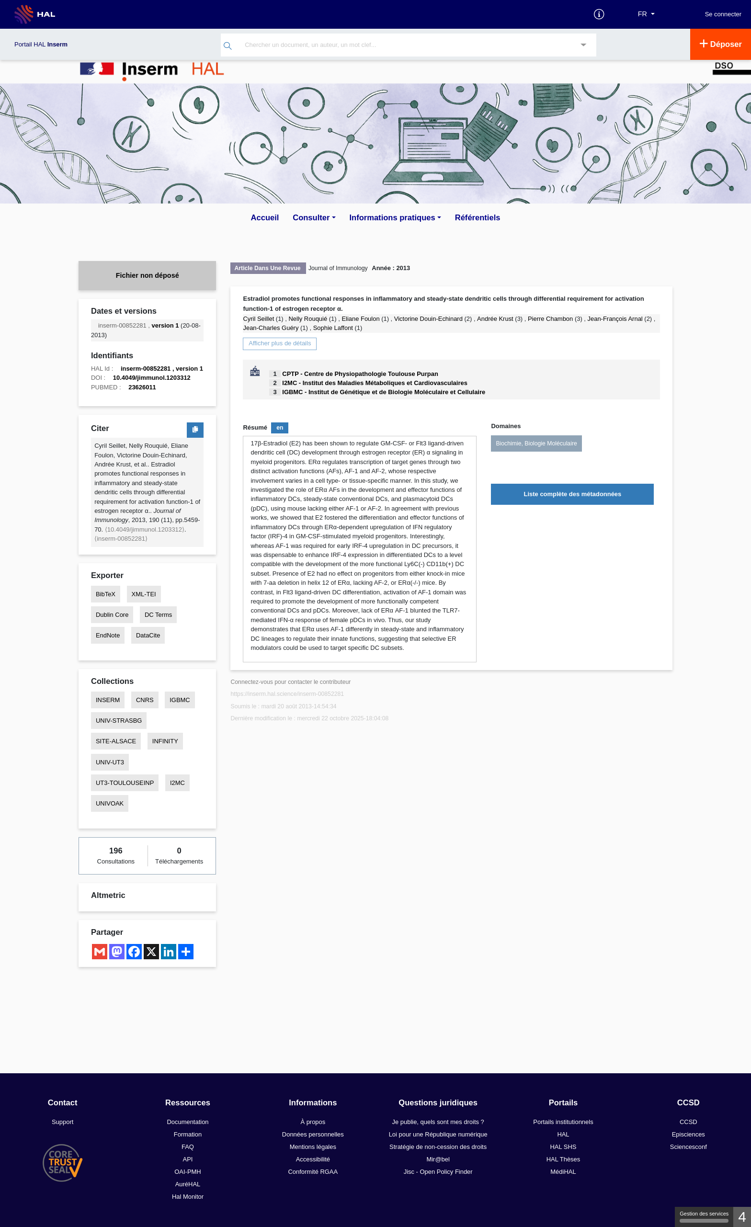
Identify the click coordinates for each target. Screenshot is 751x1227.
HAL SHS (563, 1146)
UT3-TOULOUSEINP (125, 782)
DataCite (148, 635)
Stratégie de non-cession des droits (438, 1146)
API (188, 1159)
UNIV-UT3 (110, 762)
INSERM (108, 700)
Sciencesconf (688, 1146)
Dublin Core (112, 614)
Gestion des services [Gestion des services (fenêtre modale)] (704, 1217)
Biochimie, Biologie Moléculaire (536, 443)
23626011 (142, 387)
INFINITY (165, 741)
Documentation (187, 1121)
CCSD (688, 1121)
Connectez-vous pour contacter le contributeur (290, 682)
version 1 (165, 325)
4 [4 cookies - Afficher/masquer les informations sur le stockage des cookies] (742, 1217)
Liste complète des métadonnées (573, 494)
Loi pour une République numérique (438, 1134)
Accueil (265, 217)
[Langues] (646, 14)
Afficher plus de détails (280, 343)
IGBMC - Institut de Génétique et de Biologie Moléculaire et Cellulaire (383, 392)
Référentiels (478, 217)
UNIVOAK (110, 803)
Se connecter (723, 14)
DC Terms (158, 614)
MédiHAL (563, 1171)
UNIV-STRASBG (119, 720)
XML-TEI (144, 594)
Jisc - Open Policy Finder (438, 1171)
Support (62, 1121)
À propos (312, 1121)
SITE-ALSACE (116, 741)
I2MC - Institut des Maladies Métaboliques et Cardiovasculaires (374, 382)
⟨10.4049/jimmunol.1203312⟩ (144, 529)
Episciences (688, 1134)
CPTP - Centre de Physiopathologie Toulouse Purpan (360, 373)
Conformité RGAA (313, 1171)
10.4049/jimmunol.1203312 (152, 377)
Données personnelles (313, 1134)
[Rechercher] (228, 47)
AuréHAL (188, 1184)
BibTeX (105, 594)
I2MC (177, 782)
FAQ (188, 1146)
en (279, 427)
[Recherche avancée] (584, 46)
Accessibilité (313, 1159)
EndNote (108, 635)
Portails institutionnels (563, 1121)
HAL (563, 1134)
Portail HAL (41, 44)
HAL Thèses (563, 1159)
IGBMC (180, 700)
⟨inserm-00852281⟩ (121, 538)
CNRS (145, 700)
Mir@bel (437, 1159)
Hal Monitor (188, 1196)
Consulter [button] (311, 217)
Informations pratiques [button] (392, 217)
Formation (188, 1134)
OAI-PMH (187, 1171)
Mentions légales (313, 1146)
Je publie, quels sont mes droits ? (438, 1121)
